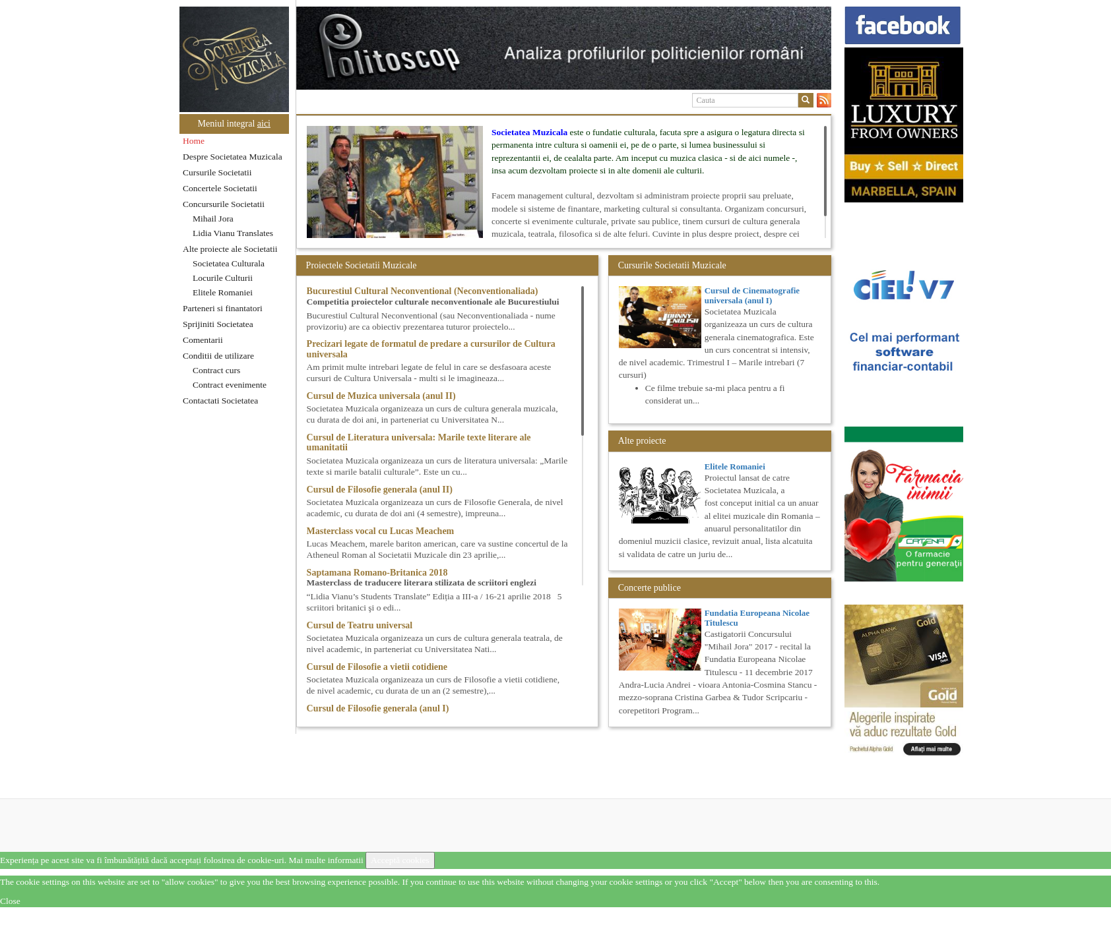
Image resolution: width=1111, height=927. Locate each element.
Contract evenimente (230, 385)
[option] (563, 48)
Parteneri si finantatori (223, 308)
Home (194, 141)
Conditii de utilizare (218, 356)
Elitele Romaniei (223, 292)
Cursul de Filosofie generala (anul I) (378, 708)
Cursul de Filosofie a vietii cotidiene (377, 667)
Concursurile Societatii (224, 204)
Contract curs (216, 370)
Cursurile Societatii (217, 172)
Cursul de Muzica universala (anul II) (381, 396)
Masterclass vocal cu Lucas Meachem (381, 531)
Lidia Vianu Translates (233, 233)
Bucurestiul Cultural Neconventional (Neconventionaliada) (422, 291)
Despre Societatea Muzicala (232, 157)
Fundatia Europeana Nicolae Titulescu (757, 617)
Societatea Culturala (229, 263)
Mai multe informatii (325, 860)
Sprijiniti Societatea (218, 324)
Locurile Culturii (223, 278)
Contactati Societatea (220, 400)
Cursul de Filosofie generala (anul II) (380, 489)
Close (10, 901)
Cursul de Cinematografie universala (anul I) (752, 295)
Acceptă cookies (400, 860)
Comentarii (203, 340)
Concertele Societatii (220, 188)
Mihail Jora (213, 219)
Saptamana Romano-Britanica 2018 (377, 573)
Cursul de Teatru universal (360, 625)
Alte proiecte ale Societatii (230, 249)
